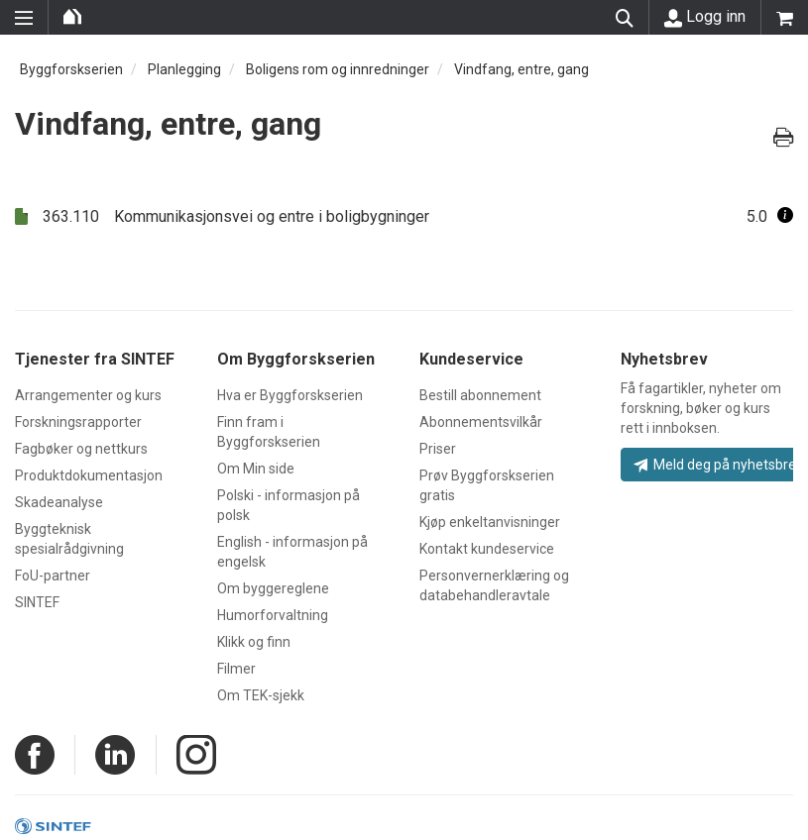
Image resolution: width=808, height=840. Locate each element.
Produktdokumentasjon (89, 475)
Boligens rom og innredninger (337, 69)
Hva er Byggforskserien (290, 395)
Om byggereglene (273, 588)
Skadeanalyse (59, 502)
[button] (785, 216)
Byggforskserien (71, 69)
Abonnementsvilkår (480, 422)
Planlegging (184, 69)
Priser (437, 449)
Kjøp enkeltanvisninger (489, 522)
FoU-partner (52, 575)
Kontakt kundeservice (486, 549)
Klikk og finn (253, 642)
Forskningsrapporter (78, 422)
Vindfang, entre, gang (521, 69)
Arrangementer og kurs (88, 395)
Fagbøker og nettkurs (81, 449)
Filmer (236, 669)
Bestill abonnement (480, 395)
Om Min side (255, 468)
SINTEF (37, 602)
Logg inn (705, 17)
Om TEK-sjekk (260, 695)
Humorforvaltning (272, 615)
